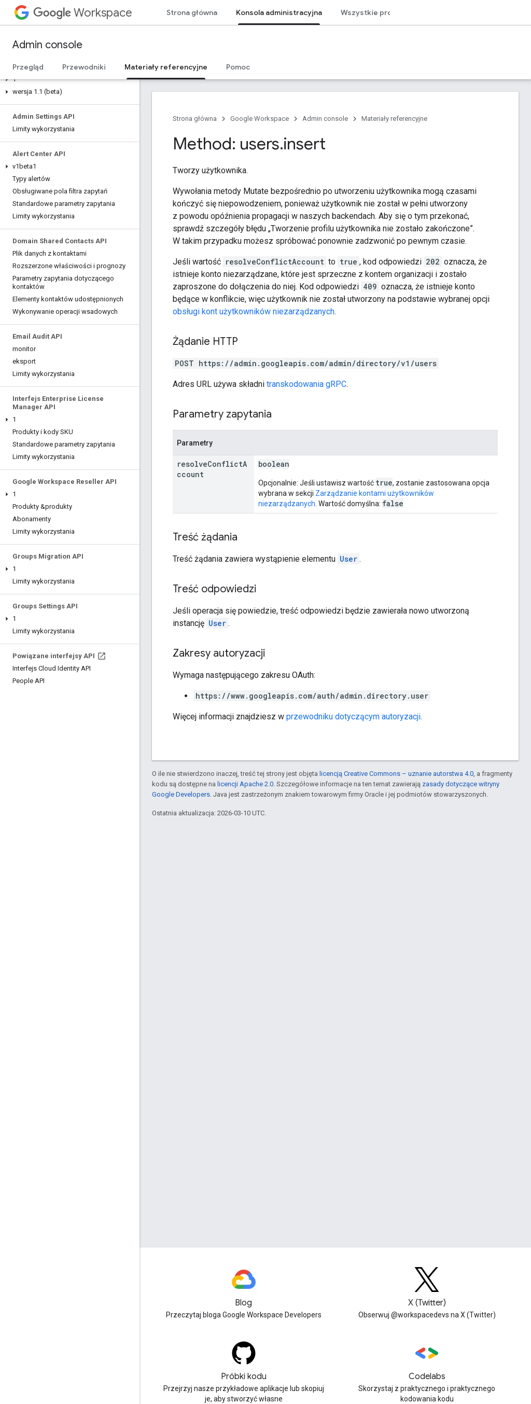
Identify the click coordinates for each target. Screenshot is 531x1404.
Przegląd (28, 67)
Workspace (82, 13)
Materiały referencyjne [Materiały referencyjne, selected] (165, 67)
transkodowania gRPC (306, 384)
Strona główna (191, 12)
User (348, 559)
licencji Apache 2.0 (245, 784)
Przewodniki (84, 67)
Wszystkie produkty (376, 12)
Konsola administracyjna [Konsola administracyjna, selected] (279, 12)
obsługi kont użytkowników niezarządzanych (253, 311)
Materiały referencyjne (394, 118)
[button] (67, 79)
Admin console (47, 44)
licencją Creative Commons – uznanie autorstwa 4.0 (396, 773)
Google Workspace (259, 118)
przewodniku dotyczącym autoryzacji (353, 716)
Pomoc (238, 67)
